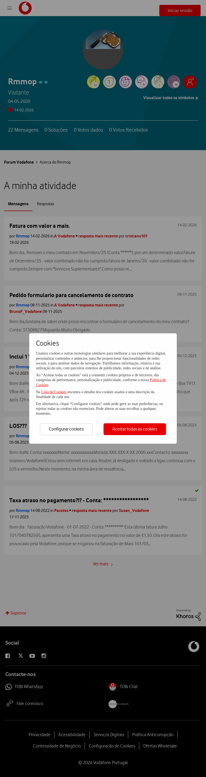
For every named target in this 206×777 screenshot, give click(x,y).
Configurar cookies (66, 429)
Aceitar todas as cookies (134, 429)
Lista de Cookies (54, 392)
